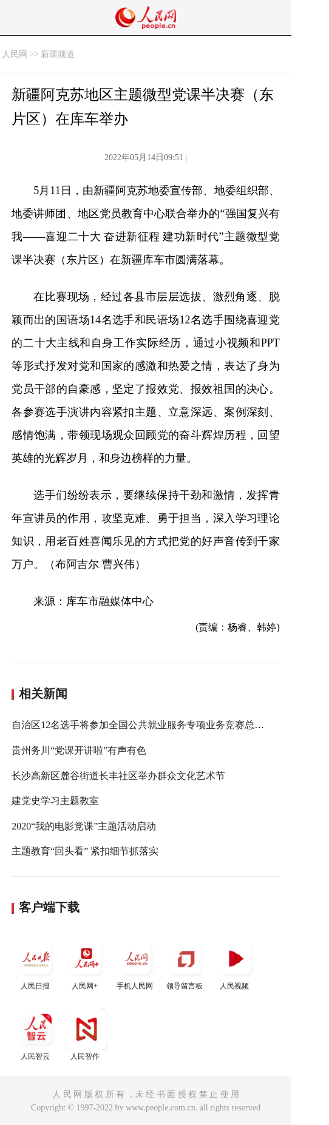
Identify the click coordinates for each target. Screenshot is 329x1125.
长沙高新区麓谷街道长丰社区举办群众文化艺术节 (118, 776)
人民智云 (36, 1034)
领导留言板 (185, 963)
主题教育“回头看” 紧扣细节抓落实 (85, 851)
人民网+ (86, 963)
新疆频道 (58, 54)
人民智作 (86, 1034)
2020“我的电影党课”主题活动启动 (84, 826)
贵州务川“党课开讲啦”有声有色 (79, 750)
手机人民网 (136, 963)
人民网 (14, 54)
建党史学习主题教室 (55, 801)
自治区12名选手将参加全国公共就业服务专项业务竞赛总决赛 (143, 725)
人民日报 (36, 963)
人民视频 (235, 963)
